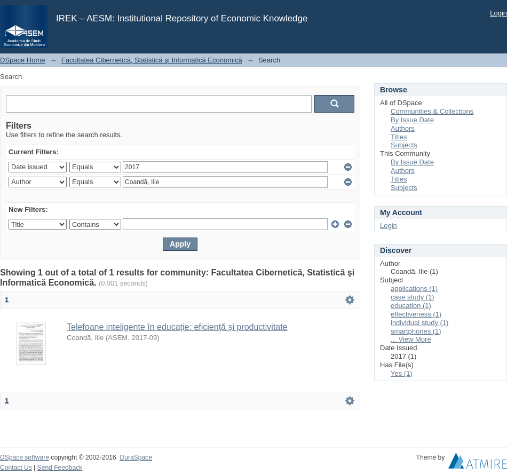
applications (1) (414, 289)
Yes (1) (402, 373)
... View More (411, 339)
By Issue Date (412, 120)
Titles (399, 137)
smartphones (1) (416, 331)
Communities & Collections (432, 111)
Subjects (404, 145)
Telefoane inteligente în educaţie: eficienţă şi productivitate (177, 326)
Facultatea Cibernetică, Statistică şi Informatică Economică (151, 60)
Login (498, 13)
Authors (403, 128)
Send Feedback (60, 467)
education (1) (411, 306)
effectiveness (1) (416, 314)
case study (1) (412, 297)
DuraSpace (136, 457)
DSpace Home (22, 60)
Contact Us (16, 467)
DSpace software (24, 457)
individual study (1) (419, 323)
